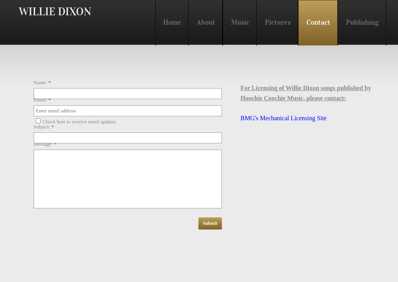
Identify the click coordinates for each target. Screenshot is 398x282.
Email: (42, 100)
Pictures (278, 22)
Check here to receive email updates (76, 121)
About (206, 22)
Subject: (44, 127)
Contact (318, 22)
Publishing (362, 22)
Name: (42, 82)
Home (172, 22)
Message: (45, 144)
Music (240, 22)
